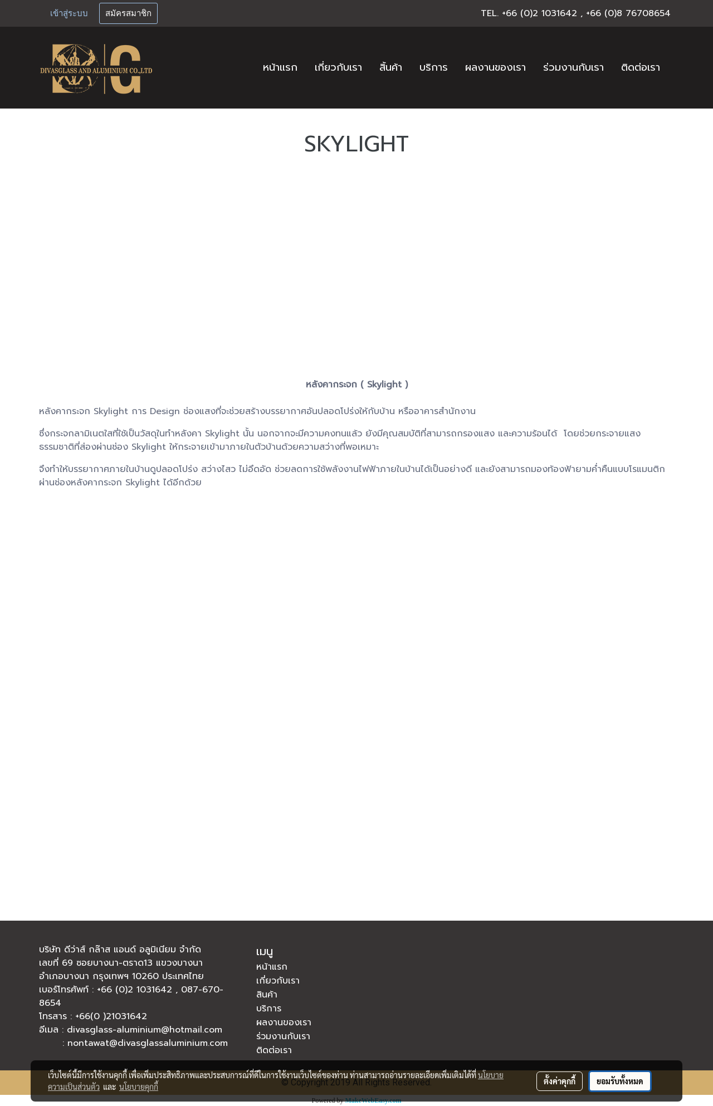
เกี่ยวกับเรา (338, 67)
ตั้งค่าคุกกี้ (559, 1081)
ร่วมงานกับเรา (573, 67)
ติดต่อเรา (640, 67)
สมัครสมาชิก (128, 13)
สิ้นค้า (390, 67)
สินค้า (266, 994)
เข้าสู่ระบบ (69, 13)
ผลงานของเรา (495, 67)
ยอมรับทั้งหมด (620, 1081)
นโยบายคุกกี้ (138, 1087)
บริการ (433, 67)
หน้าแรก (280, 67)
